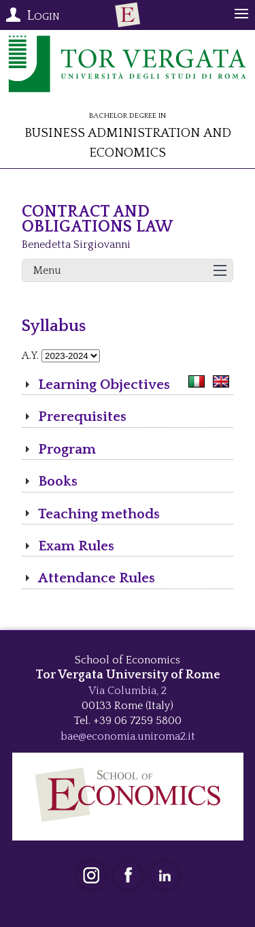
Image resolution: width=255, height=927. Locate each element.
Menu (47, 270)
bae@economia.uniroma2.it (128, 736)
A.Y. (30, 355)
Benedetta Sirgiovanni (76, 244)
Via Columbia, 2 (127, 691)
